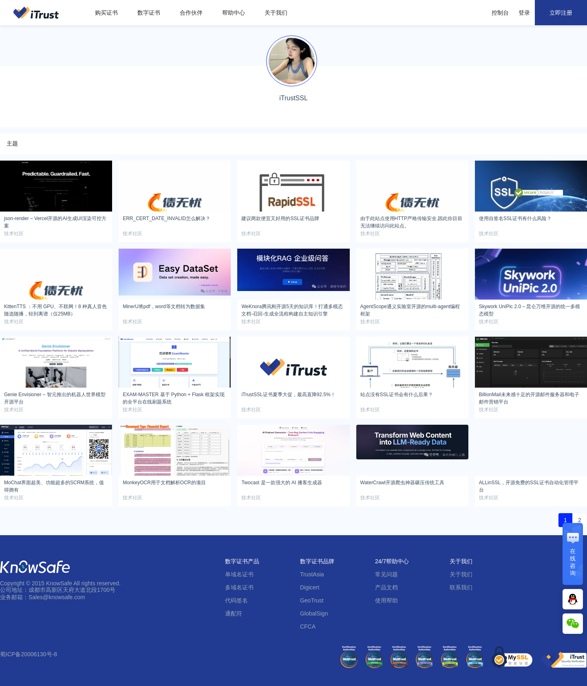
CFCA (308, 626)
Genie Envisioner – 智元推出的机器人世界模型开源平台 (55, 397)
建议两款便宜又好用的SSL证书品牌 (280, 218)
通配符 (233, 613)
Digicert (309, 587)
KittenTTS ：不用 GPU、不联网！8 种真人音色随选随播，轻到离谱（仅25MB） (55, 309)
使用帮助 (386, 600)
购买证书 (106, 12)
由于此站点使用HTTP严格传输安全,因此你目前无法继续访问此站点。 (411, 221)
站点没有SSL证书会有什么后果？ (396, 394)
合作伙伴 (191, 12)
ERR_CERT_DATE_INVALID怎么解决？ (166, 218)
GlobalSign (314, 613)
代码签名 (236, 600)
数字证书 (148, 12)
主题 (12, 143)
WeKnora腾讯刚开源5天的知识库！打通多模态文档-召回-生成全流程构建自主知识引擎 (291, 309)
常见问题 (386, 574)
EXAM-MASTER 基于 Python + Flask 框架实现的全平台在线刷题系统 (174, 397)
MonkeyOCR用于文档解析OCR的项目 (164, 482)
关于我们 (276, 12)
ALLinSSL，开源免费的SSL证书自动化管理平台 (528, 485)
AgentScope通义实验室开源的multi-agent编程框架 (410, 309)
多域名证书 (239, 587)
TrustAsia (312, 574)
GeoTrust (312, 600)
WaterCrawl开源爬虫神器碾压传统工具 (402, 482)
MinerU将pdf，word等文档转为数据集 (164, 306)
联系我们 (461, 587)
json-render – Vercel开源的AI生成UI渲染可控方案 (55, 221)
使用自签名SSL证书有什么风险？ (515, 218)
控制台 (500, 12)
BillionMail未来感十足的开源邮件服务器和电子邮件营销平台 (529, 397)
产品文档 (386, 587)
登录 (524, 12)
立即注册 (560, 12)
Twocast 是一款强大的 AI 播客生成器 (281, 482)
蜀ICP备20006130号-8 (28, 654)
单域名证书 (239, 574)
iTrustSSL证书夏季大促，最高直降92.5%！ (288, 394)
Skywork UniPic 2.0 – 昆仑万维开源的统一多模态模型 (529, 309)
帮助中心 (233, 12)
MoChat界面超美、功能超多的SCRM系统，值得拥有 (54, 485)
